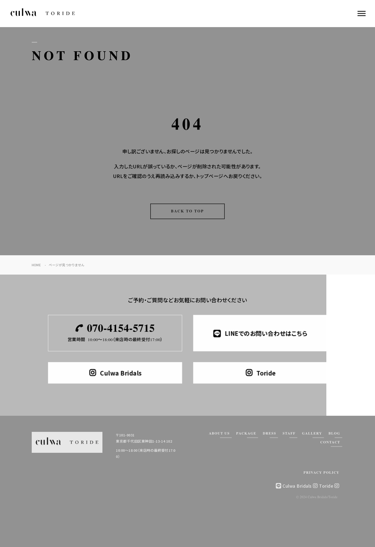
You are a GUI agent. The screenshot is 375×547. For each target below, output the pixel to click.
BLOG (334, 433)
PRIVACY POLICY (321, 473)
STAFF (289, 433)
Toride (329, 486)
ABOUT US (219, 433)
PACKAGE (246, 433)
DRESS (269, 433)
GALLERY (312, 433)
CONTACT (330, 442)
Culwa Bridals (300, 486)
